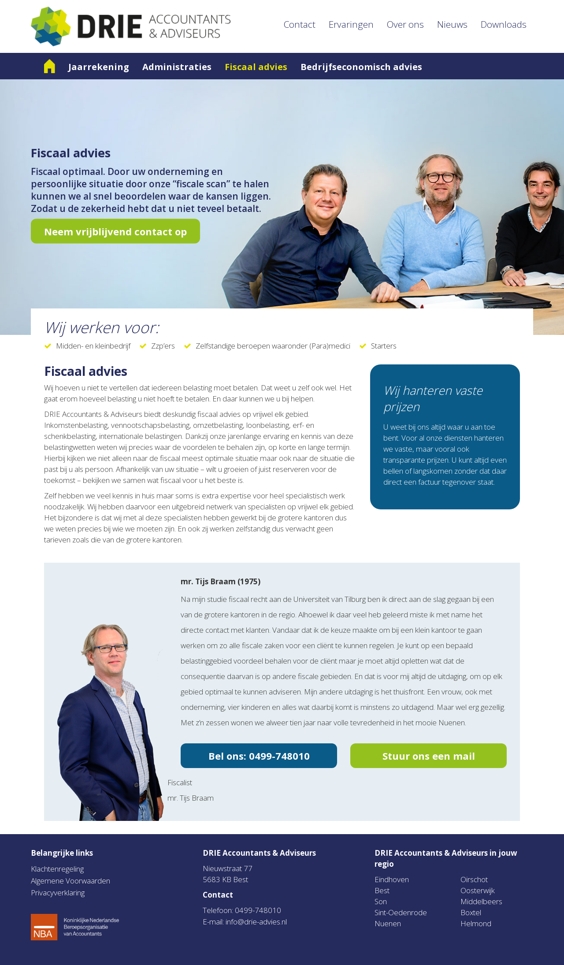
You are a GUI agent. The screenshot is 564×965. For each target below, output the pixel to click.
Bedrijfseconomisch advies (361, 67)
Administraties (177, 67)
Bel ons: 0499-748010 (259, 755)
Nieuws (452, 24)
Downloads (504, 24)
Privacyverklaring (58, 892)
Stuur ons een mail (428, 755)
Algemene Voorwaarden (70, 881)
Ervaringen (351, 24)
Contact (299, 24)
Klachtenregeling (57, 869)
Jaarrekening (98, 67)
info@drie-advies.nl (256, 922)
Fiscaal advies (256, 67)
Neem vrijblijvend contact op (115, 231)
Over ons (405, 24)
